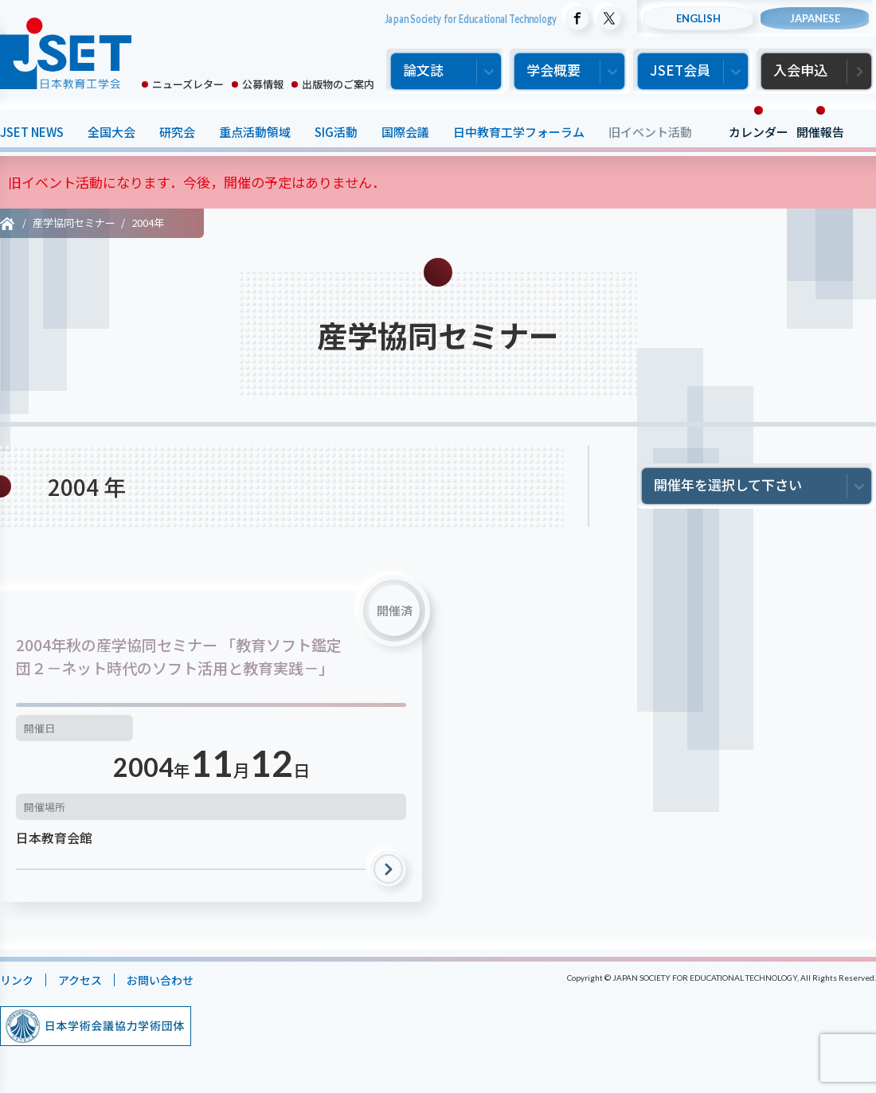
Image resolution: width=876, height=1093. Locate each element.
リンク (18, 979)
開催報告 (820, 131)
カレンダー (758, 131)
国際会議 (405, 131)
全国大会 (111, 131)
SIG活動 (336, 131)
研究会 (177, 131)
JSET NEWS (32, 131)
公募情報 (263, 84)
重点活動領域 (255, 131)
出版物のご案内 (338, 84)
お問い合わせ (168, 979)
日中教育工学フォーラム (519, 131)
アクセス (84, 979)
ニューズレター (188, 84)
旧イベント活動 (650, 131)
